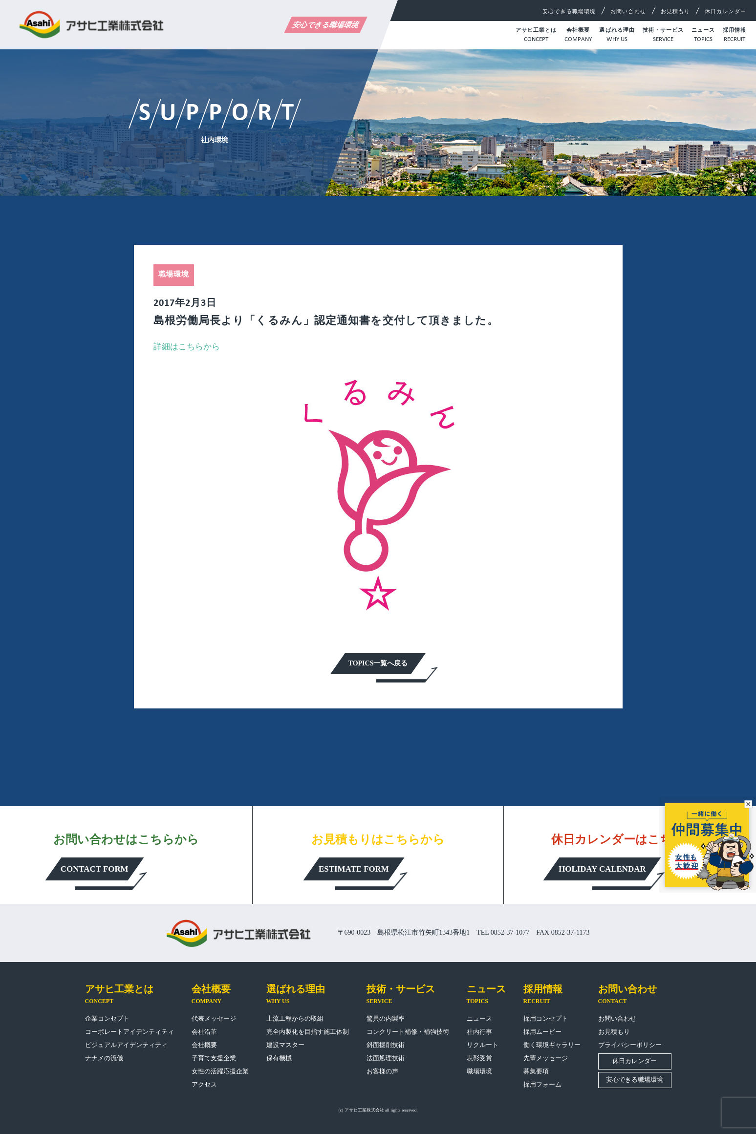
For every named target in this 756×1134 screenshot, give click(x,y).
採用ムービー (542, 1031)
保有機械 (279, 1058)
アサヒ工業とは (536, 35)
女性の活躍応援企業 (220, 1071)
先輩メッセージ (545, 1058)
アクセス (204, 1084)
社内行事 (479, 1031)
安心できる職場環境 (325, 25)
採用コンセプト (545, 1018)
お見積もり (676, 11)
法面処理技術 (386, 1058)
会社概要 (578, 35)
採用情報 (734, 35)
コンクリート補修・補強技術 (408, 1031)
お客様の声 (382, 1071)
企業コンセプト (107, 1018)
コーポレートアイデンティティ (129, 1031)
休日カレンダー (725, 11)
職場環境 (479, 1071)
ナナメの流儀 (104, 1058)
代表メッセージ (214, 1018)
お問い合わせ (628, 11)
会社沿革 (204, 1031)
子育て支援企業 (214, 1058)
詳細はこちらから (186, 346)
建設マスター (285, 1044)
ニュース (703, 35)
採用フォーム (542, 1084)
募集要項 (536, 1071)
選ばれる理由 (617, 35)
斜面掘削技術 (386, 1044)
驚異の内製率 (386, 1018)
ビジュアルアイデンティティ (126, 1044)
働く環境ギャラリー (552, 1044)
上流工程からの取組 (295, 1018)
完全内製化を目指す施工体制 (307, 1031)
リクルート (482, 1044)
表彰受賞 (479, 1058)
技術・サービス (663, 35)
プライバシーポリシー (630, 1044)
